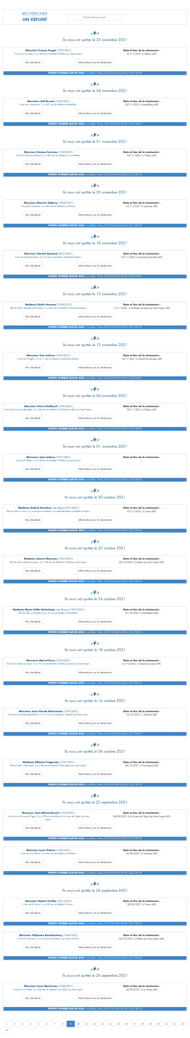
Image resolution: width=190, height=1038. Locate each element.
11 (86, 1023)
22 (174, 1023)
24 (6, 1030)
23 (182, 1023)
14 (110, 1023)
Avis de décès (33, 62)
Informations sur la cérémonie (95, 62)
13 (102, 1023)
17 (134, 1023)
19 (150, 1023)
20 (158, 1023)
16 (126, 1023)
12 (94, 1023)
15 (118, 1023)
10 (78, 1023)
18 (142, 1023)
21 (166, 1023)
